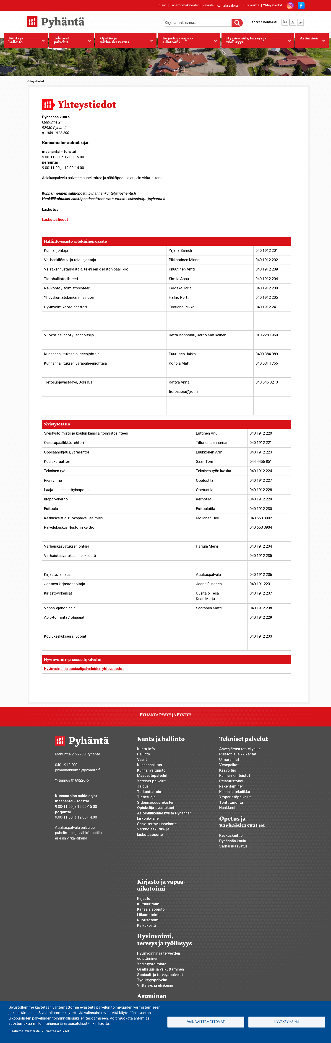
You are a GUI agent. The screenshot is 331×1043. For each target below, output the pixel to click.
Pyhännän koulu (232, 841)
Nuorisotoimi (148, 920)
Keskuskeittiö (231, 835)
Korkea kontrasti (264, 22)
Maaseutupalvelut (152, 775)
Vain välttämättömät (206, 1022)
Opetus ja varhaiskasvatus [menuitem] (124, 42)
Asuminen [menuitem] (310, 42)
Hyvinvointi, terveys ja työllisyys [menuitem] (256, 42)
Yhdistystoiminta (151, 964)
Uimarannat (229, 759)
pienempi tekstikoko (300, 21)
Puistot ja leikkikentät (237, 754)
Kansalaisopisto (151, 909)
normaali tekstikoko (292, 21)
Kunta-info (146, 749)
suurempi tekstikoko (284, 21)
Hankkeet (227, 807)
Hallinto (143, 754)
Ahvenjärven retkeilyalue (240, 749)
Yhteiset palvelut (151, 781)
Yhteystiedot (272, 5)
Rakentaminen (231, 786)
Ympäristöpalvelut (235, 797)
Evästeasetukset (56, 1031)
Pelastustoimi (231, 781)
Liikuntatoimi (148, 914)
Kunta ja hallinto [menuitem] (24, 42)
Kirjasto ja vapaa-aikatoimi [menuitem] (187, 42)
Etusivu (161, 5)
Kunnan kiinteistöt (234, 775)
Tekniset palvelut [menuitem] (70, 42)
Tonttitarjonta (231, 802)
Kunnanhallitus (149, 764)
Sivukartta (252, 5)
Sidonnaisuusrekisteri (156, 802)
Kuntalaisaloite (229, 5)
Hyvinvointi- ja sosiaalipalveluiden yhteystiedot (84, 668)
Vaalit (142, 759)
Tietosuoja (146, 797)
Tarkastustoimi (150, 791)
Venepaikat (229, 764)
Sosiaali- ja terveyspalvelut (160, 974)
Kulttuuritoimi (148, 904)
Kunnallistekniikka (234, 791)
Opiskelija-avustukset (155, 807)
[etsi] (200, 23)
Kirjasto (143, 898)
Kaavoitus (227, 770)
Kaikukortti (146, 925)
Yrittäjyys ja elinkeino (155, 985)
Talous (143, 786)
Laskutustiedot (55, 219)
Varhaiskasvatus (233, 846)
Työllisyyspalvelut (152, 980)
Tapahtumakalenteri (185, 5)
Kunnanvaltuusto (151, 770)
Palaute (208, 5)
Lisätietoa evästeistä (24, 1031)
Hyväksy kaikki (286, 1022)
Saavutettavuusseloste (157, 824)
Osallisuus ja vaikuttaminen (160, 969)
